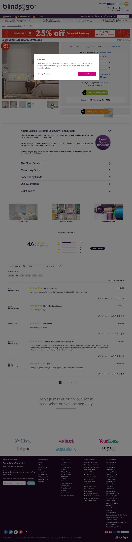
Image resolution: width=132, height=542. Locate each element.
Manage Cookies (44, 74)
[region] (66, 67)
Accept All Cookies (87, 74)
